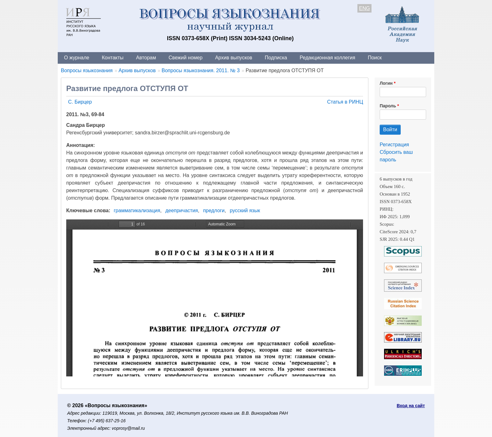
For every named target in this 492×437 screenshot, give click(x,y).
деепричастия (181, 210)
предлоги (214, 210)
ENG (364, 8)
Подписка (276, 57)
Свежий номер (185, 57)
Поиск (375, 57)
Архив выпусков (233, 57)
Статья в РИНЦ (345, 102)
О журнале (76, 57)
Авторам (146, 57)
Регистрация (394, 144)
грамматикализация (137, 210)
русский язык (245, 210)
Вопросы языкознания (87, 70)
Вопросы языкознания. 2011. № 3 (201, 70)
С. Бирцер (80, 102)
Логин (386, 83)
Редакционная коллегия (327, 57)
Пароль (388, 105)
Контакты (112, 57)
